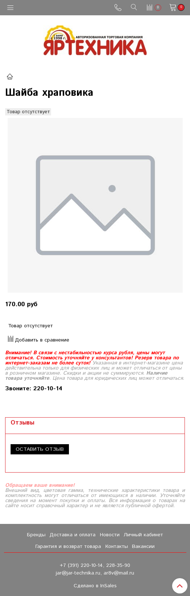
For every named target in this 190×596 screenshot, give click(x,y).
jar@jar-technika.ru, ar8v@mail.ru (95, 573)
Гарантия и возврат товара (68, 546)
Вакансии (143, 546)
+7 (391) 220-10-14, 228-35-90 (95, 565)
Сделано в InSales (95, 585)
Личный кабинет (143, 534)
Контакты (116, 546)
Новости (110, 534)
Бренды (36, 534)
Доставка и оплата (73, 534)
